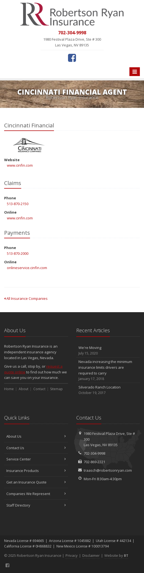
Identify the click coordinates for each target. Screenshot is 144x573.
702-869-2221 (94, 461)
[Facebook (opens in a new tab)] (72, 57)
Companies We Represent (36, 493)
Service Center (36, 459)
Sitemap (56, 389)
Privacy (72, 555)
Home (9, 389)
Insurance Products (36, 470)
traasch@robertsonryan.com (108, 470)
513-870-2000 (17, 253)
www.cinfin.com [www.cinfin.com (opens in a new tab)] (20, 165)
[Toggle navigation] (134, 71)
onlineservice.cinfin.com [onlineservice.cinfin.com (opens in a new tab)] (27, 267)
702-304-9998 (94, 453)
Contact (39, 389)
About (23, 389)
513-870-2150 (17, 203)
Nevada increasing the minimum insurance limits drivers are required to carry (108, 370)
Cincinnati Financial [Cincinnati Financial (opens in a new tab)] (28, 145)
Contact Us (36, 447)
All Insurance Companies (26, 298)
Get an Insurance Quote (36, 482)
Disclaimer (91, 555)
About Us (36, 436)
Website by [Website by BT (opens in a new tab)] (116, 555)
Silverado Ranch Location (108, 390)
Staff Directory (36, 505)
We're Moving (108, 350)
